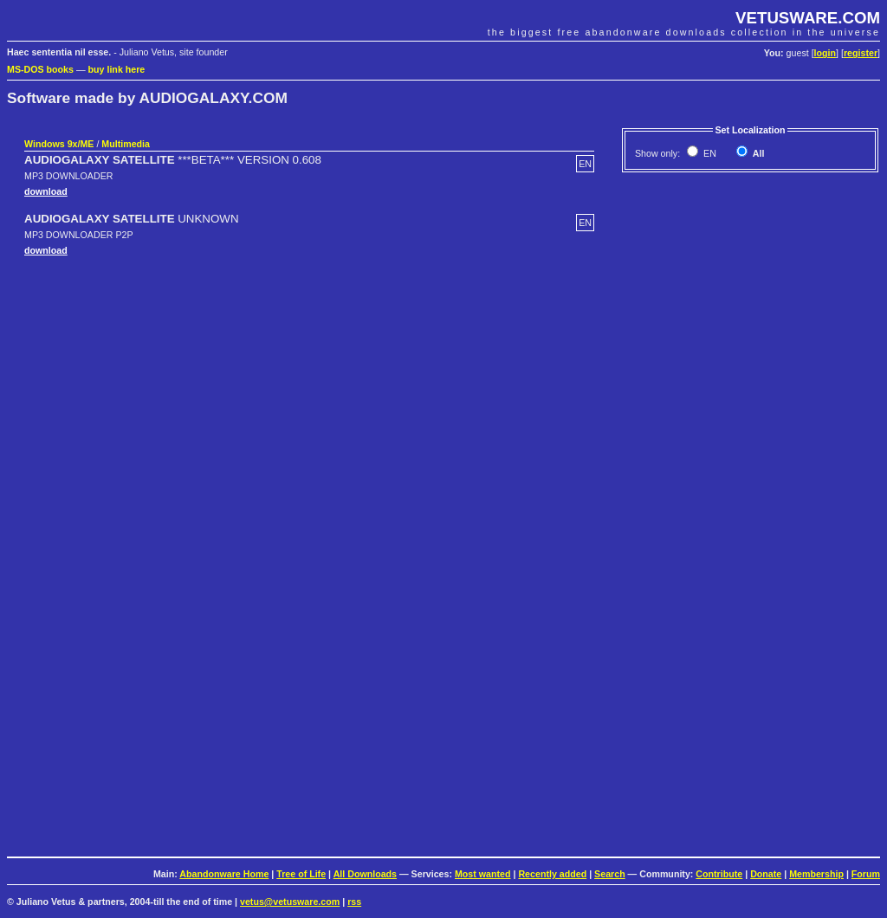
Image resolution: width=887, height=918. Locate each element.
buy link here (117, 69)
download (46, 191)
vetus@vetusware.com (290, 901)
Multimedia (125, 144)
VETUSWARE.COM (807, 18)
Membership (816, 874)
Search (609, 874)
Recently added (552, 874)
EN (708, 153)
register (860, 53)
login (825, 53)
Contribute (719, 874)
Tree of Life (301, 874)
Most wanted (483, 874)
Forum (865, 874)
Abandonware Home (224, 874)
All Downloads (365, 874)
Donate (765, 874)
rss (354, 901)
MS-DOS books (40, 69)
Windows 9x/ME (59, 144)
